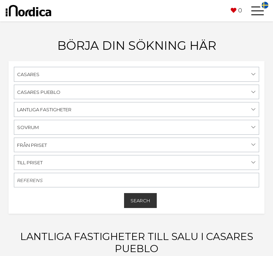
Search (140, 200)
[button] (236, 10)
